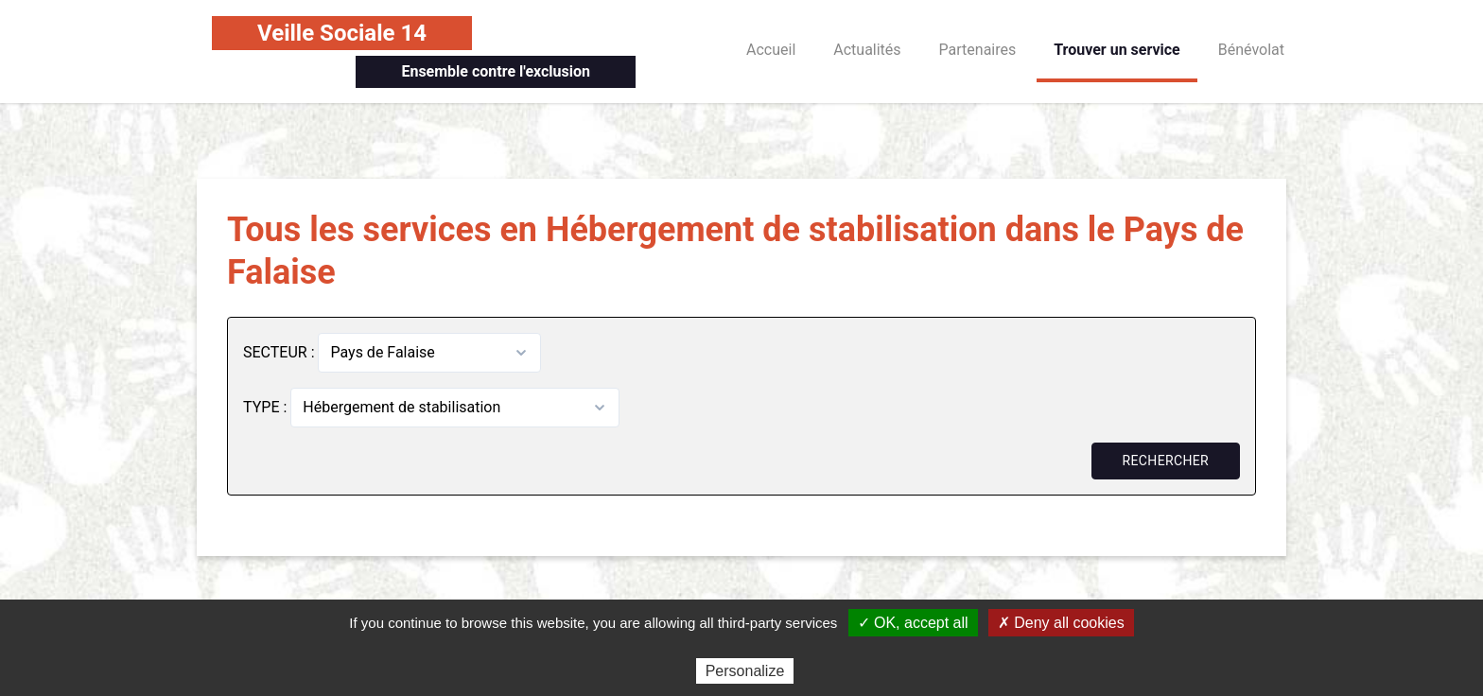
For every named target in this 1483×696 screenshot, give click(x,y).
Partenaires (978, 50)
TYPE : (266, 407)
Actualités (866, 50)
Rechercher (1166, 460)
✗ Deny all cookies (1061, 623)
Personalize (745, 671)
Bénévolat (1251, 50)
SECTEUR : (280, 352)
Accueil (770, 50)
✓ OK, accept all (913, 623)
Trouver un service (1117, 50)
